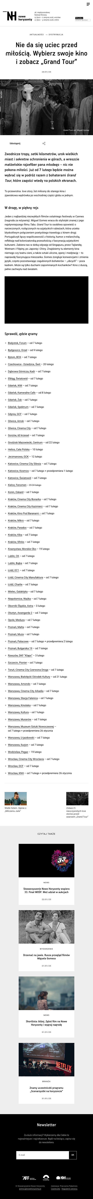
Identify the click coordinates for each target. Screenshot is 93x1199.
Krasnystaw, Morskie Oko (22, 548)
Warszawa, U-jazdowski (21, 737)
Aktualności (37, 35)
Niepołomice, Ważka (19, 598)
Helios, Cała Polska (18, 449)
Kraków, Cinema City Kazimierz (25, 506)
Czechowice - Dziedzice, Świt (24, 364)
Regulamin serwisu (69, 1189)
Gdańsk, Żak (15, 399)
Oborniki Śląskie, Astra (20, 605)
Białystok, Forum (17, 343)
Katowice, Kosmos (18, 470)
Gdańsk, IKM (15, 385)
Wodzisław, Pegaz (18, 751)
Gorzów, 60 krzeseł (18, 435)
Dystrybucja (56, 35)
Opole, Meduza (16, 619)
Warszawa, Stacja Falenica (23, 698)
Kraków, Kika (15, 534)
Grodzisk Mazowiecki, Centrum (25, 442)
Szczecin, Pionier (17, 662)
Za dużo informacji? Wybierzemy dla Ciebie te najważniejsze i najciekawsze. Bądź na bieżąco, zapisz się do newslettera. (46, 1139)
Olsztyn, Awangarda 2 (20, 612)
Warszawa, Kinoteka (19, 705)
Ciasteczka (55, 1189)
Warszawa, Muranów (19, 719)
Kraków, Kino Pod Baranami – (24, 513)
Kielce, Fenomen (17, 484)
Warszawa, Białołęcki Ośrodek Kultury (29, 676)
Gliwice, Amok (16, 421)
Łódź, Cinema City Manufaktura (25, 577)
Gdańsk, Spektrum (18, 406)
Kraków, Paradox (17, 527)
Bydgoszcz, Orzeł (17, 350)
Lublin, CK (13, 556)
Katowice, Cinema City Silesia (24, 463)
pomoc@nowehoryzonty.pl (30, 1189)
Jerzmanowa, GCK (18, 456)
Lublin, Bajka (15, 563)
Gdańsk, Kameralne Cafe (21, 392)
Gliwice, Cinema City (19, 428)
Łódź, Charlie (15, 584)
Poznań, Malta (16, 627)
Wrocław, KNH (16, 773)
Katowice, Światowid (19, 478)
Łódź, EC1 (13, 570)
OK (72, 1155)
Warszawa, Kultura (18, 712)
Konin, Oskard (15, 492)
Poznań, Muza (16, 634)
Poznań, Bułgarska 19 (20, 648)
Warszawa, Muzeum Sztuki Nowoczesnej (31, 726)
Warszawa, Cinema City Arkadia (25, 691)
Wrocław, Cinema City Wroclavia (26, 759)
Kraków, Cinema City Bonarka (24, 499)
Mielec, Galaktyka (18, 591)
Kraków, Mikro (16, 520)
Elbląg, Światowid (18, 378)
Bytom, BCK (14, 357)
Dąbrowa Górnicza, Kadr (21, 371)
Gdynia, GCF (15, 414)
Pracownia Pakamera (68, 1186)
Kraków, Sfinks (16, 541)
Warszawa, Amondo (19, 683)
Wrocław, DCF (15, 766)
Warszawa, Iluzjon (18, 744)
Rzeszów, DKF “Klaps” (20, 655)
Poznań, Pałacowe (18, 641)
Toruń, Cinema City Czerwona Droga (28, 669)
